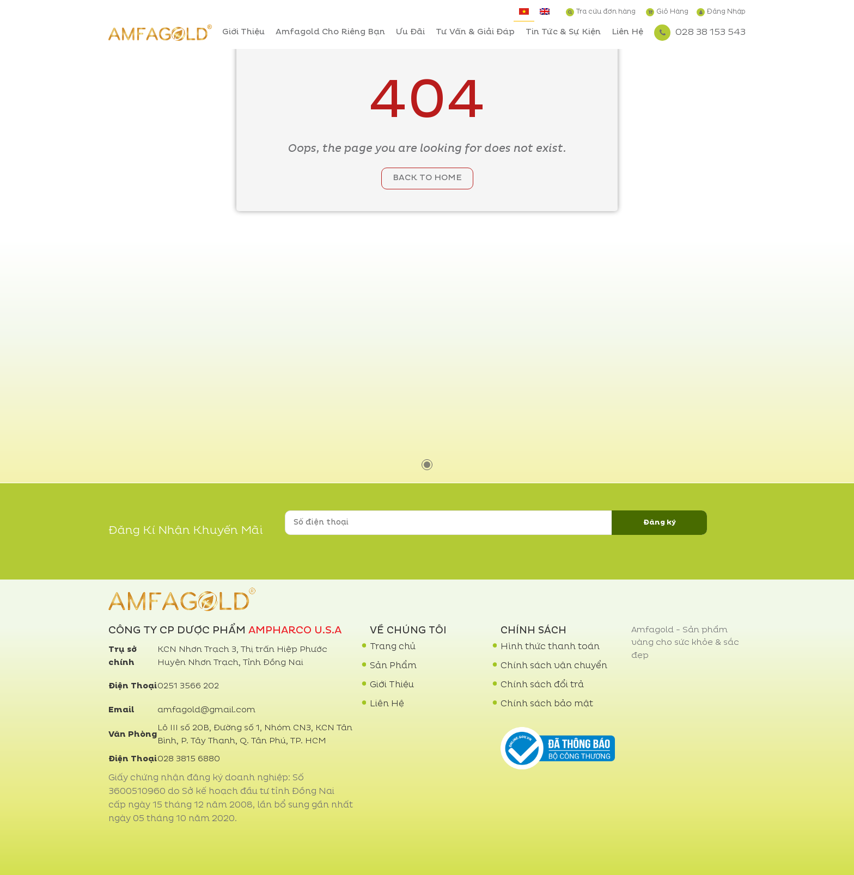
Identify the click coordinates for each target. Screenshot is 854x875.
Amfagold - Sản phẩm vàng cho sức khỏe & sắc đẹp (685, 643)
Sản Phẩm (393, 666)
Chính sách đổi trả (542, 685)
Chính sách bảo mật (547, 704)
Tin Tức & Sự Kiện (563, 32)
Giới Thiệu (243, 32)
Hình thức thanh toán (550, 647)
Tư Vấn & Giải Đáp (475, 32)
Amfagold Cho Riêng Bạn (330, 32)
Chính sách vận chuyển (554, 666)
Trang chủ (393, 647)
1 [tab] (427, 464)
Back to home (427, 178)
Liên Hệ (627, 32)
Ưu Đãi (410, 32)
